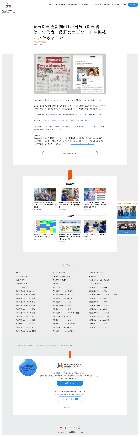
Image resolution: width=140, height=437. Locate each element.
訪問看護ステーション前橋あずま (64, 324)
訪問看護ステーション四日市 (26, 331)
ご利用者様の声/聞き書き (61, 276)
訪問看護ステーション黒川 (98, 298)
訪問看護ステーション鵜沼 (62, 294)
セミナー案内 (20, 287)
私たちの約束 (60, 5)
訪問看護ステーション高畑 (98, 309)
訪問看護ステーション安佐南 (63, 291)
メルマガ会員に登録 (70, 399)
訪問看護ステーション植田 (25, 294)
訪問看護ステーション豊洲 (25, 320)
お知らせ (19, 273)
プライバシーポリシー (70, 408)
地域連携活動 (93, 276)
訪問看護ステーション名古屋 (99, 320)
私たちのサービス (87, 5)
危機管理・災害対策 (59, 280)
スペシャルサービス (96, 284)
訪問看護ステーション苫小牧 (99, 316)
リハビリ (56, 284)
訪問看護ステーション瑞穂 (98, 324)
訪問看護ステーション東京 (25, 316)
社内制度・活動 (21, 284)
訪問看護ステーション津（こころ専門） (66, 313)
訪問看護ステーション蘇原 (62, 309)
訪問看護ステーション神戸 (98, 302)
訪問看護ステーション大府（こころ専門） (103, 294)
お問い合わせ (133, 4)
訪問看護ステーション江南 (62, 302)
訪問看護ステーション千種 (25, 313)
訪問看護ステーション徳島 (62, 316)
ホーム (51, 5)
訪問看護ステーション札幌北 (99, 305)
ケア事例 (98, 5)
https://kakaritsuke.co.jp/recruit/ (82, 144)
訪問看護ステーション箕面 (62, 327)
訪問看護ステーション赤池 (98, 287)
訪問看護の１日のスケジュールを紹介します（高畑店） (44, 236)
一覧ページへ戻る (70, 153)
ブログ (124, 5)
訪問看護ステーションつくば (99, 313)
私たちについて (73, 5)
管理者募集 (116, 5)
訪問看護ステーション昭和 (25, 309)
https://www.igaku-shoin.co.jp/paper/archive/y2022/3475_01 (69, 120)
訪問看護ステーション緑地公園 (63, 331)
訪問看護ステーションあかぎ (26, 291)
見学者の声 (20, 280)
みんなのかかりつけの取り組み (100, 280)
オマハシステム (58, 287)
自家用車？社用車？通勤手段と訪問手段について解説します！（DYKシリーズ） (69, 237)
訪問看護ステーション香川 (25, 298)
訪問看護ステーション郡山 (25, 305)
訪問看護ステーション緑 (24, 327)
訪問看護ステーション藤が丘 (26, 324)
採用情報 (107, 5)
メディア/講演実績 (59, 273)
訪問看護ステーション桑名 (25, 302)
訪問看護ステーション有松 (98, 291)
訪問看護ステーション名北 (98, 327)
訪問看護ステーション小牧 (62, 305)
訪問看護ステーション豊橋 (62, 320)
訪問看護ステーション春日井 (63, 298)
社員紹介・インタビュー (97, 273)
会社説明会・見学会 (23, 276)
